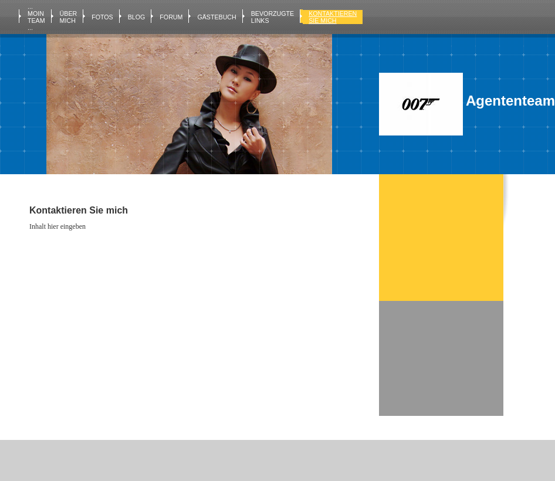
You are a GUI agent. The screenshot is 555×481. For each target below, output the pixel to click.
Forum (171, 17)
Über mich (68, 17)
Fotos (102, 17)
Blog (136, 17)
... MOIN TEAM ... (36, 17)
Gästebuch (216, 17)
